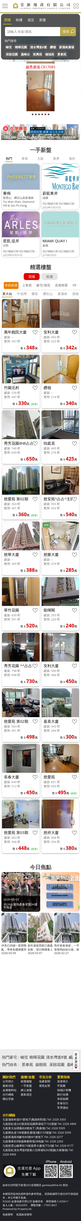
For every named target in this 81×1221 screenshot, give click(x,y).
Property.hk (25, 1209)
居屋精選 (61, 285)
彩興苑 (37, 54)
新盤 (42, 19)
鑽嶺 (53, 47)
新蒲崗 (62, 294)
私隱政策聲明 (24, 1214)
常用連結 (62, 1107)
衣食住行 (62, 1103)
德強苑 (49, 54)
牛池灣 (21, 294)
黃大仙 (7, 294)
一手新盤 (26, 1086)
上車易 (27, 285)
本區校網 (62, 1099)
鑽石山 (48, 294)
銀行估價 (62, 1094)
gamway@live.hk (52, 1185)
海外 (72, 158)
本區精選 (11, 285)
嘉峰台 (25, 54)
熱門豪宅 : (10, 1057)
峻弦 (9, 47)
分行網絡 (8, 1094)
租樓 (19, 19)
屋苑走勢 (44, 1086)
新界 (56, 158)
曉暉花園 (21, 47)
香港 (24, 158)
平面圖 (61, 1086)
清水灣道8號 (38, 47)
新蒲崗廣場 (66, 47)
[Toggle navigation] (5, 6)
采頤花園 (12, 54)
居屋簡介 (62, 1081)
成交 (30, 19)
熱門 (9, 158)
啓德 (75, 294)
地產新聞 (44, 1081)
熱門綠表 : (10, 1064)
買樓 (7, 19)
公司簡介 (8, 1081)
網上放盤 (26, 1090)
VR (74, 285)
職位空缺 (8, 1099)
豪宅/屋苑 (43, 285)
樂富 (35, 294)
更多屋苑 (76, 1060)
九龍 (40, 158)
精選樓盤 (26, 1081)
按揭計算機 (64, 1090)
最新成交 (26, 1094)
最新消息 (8, 1086)
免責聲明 (8, 1214)
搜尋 (65, 31)
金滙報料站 (10, 1090)
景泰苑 (61, 54)
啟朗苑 (41, 1064)
